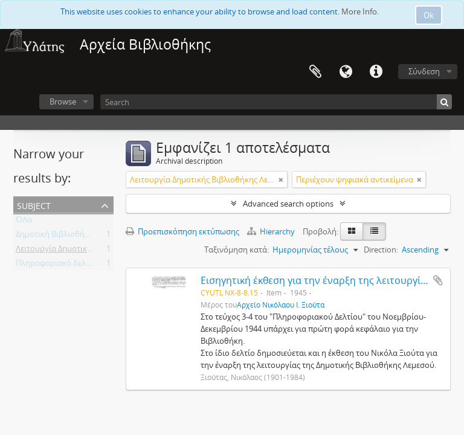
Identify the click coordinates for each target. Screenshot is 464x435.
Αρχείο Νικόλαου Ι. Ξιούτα (280, 304)
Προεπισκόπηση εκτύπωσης (182, 231)
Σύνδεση (424, 71)
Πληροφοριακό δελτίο (56, 265)
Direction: (381, 249)
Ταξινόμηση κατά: (236, 249)
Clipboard (315, 72)
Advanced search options (288, 203)
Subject (34, 204)
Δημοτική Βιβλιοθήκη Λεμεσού (71, 236)
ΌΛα (24, 221)
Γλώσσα (345, 72)
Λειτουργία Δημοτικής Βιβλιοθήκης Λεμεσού (96, 250)
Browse (63, 101)
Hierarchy (272, 231)
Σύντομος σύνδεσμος (376, 72)
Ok (429, 15)
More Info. (360, 11)
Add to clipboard (438, 280)
